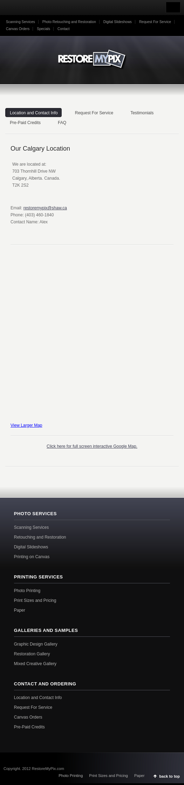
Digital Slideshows (117, 22)
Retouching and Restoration (40, 537)
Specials (43, 29)
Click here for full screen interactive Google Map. (92, 446)
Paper (19, 610)
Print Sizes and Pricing (35, 600)
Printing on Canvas (31, 556)
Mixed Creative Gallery (35, 663)
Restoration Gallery (32, 653)
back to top (169, 776)
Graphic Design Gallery (35, 644)
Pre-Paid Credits (29, 727)
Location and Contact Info (38, 697)
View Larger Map (26, 425)
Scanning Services (20, 22)
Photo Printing (27, 590)
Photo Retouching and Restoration (69, 22)
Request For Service (155, 22)
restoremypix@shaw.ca (45, 208)
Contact (63, 29)
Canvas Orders (17, 29)
